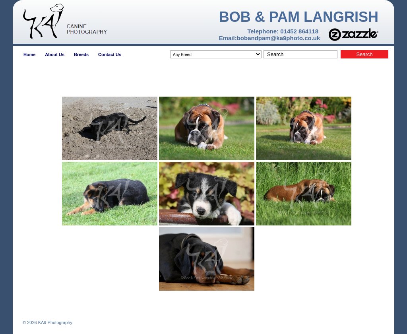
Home (29, 54)
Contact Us (109, 54)
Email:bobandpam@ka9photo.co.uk (269, 38)
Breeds (81, 54)
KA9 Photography (54, 322)
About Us (54, 54)
